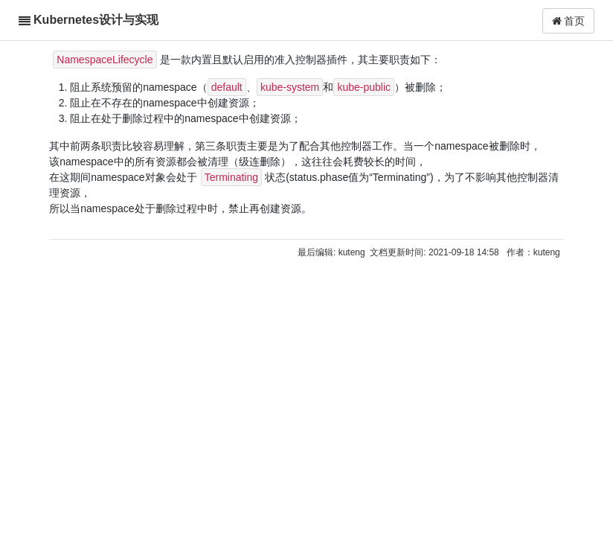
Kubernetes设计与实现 (95, 19)
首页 (568, 21)
